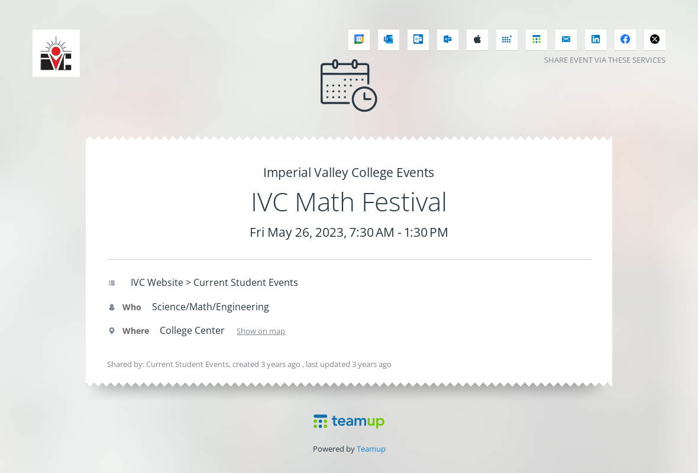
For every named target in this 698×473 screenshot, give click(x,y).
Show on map (261, 331)
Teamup (371, 448)
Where (128, 330)
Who (124, 307)
